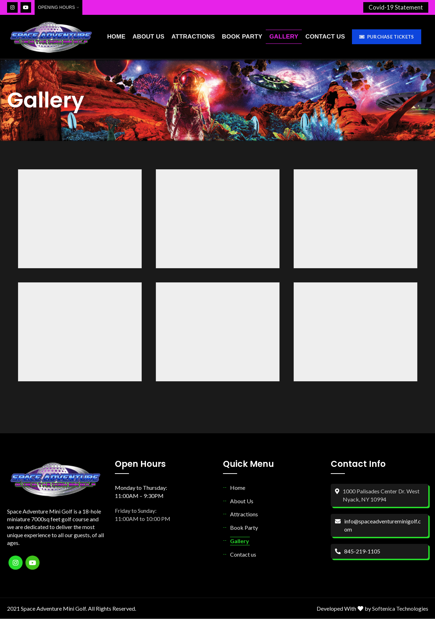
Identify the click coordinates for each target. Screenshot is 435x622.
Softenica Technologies (400, 611)
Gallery (239, 544)
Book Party (244, 530)
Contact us (243, 557)
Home (237, 491)
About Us (241, 504)
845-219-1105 (362, 554)
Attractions (244, 517)
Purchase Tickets (386, 38)
